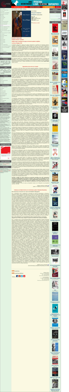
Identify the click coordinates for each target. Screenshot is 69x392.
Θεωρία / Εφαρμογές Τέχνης (5, 26)
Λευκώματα (2, 34)
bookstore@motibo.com (45, 280)
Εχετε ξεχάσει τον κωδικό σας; (56, 19)
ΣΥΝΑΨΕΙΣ (2, 101)
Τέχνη (2, 48)
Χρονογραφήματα (3, 51)
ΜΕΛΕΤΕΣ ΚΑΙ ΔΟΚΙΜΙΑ (35, 6)
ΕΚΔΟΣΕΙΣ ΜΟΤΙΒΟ (49, 6)
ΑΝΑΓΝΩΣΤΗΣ (3, 92)
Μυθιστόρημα (3, 40)
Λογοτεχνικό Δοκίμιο (4, 35)
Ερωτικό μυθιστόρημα (4, 22)
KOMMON (2, 88)
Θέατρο (2, 25)
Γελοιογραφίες (3, 17)
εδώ (48, 185)
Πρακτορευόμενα (5, 85)
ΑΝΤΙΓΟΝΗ (2, 77)
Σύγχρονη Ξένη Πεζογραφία (5, 47)
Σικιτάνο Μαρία (39, 14)
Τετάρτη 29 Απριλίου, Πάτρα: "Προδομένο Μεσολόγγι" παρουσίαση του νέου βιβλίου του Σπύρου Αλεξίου (5, 121)
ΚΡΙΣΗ (2, 79)
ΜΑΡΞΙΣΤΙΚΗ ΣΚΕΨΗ (4, 80)
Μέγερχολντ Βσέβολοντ (36, 12)
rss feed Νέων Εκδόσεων (18, 273)
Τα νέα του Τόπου (5, 111)
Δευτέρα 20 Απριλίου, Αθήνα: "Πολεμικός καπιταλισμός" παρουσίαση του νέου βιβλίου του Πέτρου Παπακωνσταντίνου (5, 136)
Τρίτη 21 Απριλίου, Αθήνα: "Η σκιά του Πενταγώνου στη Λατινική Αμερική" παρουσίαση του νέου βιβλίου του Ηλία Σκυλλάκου (5, 133)
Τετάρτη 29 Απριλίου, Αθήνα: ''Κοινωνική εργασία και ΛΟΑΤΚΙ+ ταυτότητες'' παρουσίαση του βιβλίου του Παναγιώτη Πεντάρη (5, 140)
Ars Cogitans (3, 8)
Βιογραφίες (2, 16)
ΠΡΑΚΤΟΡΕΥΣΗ (3, 100)
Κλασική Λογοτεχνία (4, 29)
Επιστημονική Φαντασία (4, 21)
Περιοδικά (6, 75)
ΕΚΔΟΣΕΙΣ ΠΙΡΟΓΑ (4, 93)
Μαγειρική (2, 36)
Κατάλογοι (5, 109)
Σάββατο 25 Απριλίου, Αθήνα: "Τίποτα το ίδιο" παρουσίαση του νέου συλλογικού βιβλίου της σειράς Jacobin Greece (5, 118)
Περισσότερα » (8, 142)
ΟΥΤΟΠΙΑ (2, 81)
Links (6, 103)
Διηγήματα (2, 18)
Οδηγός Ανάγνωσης (5, 106)
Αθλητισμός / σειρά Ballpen (5, 12)
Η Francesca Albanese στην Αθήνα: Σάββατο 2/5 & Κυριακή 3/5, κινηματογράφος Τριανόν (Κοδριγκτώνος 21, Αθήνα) (5, 114)
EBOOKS (58, 6)
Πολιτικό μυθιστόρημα (4, 44)
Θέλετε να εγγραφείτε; (57, 20)
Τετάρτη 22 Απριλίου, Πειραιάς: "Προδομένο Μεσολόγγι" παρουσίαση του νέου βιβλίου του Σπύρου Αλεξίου (5, 125)
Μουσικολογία (3, 39)
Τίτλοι (5, 67)
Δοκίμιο (2, 20)
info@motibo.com (46, 275)
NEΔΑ (2, 89)
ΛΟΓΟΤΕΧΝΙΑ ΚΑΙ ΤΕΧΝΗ (19, 6)
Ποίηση (2, 43)
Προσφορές (55, 9)
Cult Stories (2, 11)
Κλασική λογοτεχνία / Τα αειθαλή (6, 32)
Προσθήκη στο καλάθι (35, 22)
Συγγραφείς (5, 58)
